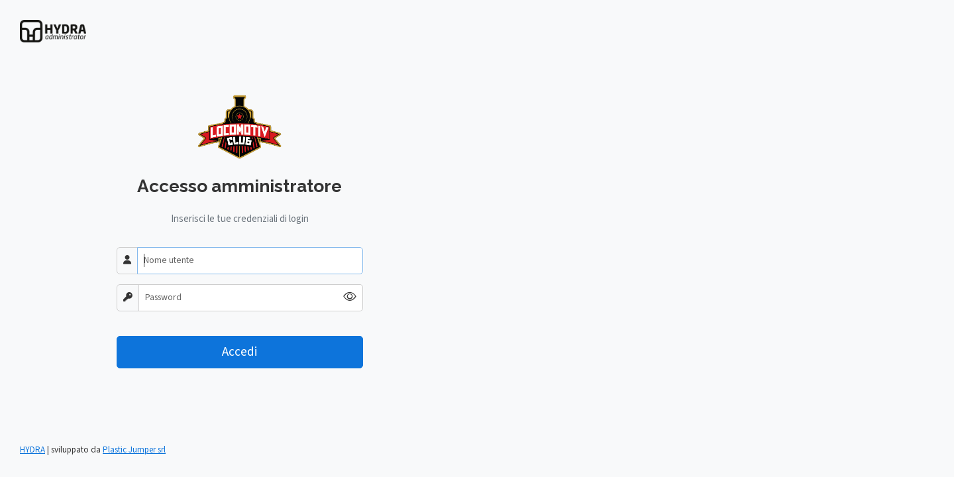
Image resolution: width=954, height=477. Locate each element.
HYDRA (32, 450)
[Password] (238, 297)
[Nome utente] (250, 260)
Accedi (239, 352)
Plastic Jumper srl (134, 450)
